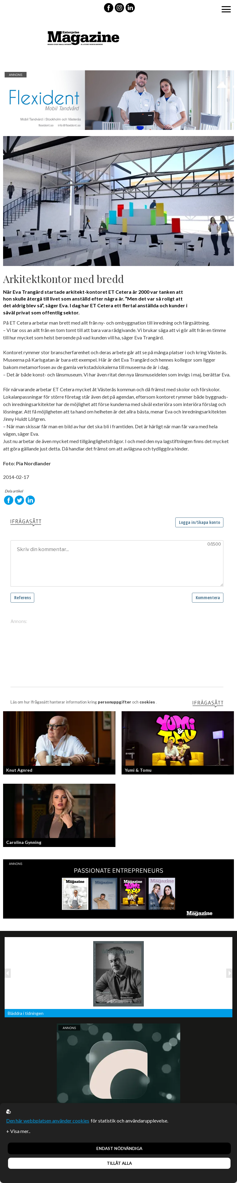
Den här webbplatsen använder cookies (47, 1120)
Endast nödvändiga (119, 1148)
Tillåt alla (119, 1163)
